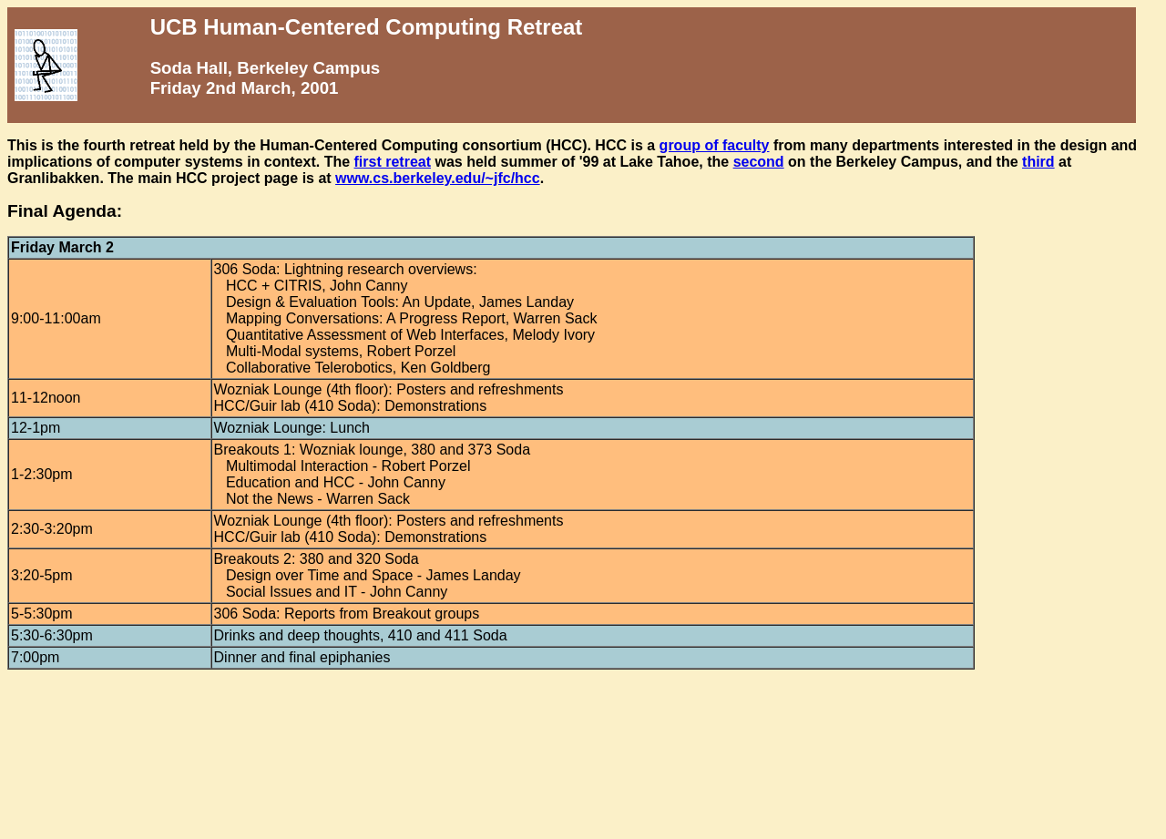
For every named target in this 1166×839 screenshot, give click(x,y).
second (758, 161)
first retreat (392, 161)
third (1038, 161)
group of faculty (715, 145)
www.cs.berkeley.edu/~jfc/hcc (437, 178)
